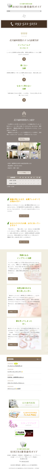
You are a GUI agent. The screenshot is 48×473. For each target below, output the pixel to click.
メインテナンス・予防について (23, 457)
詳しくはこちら (24, 215)
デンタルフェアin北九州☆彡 (15, 366)
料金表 (34, 457)
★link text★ (24, 59)
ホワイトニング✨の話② (14, 388)
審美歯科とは (27, 455)
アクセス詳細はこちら (24, 172)
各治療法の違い (24, 458)
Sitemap (37, 468)
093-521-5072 (25, 461)
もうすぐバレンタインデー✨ (15, 371)
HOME (9, 455)
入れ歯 (12, 457)
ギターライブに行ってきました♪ (16, 383)
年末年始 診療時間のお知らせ (16, 377)
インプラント (36, 455)
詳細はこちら (12, 278)
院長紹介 (20, 455)
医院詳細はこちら (24, 139)
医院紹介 (14, 455)
